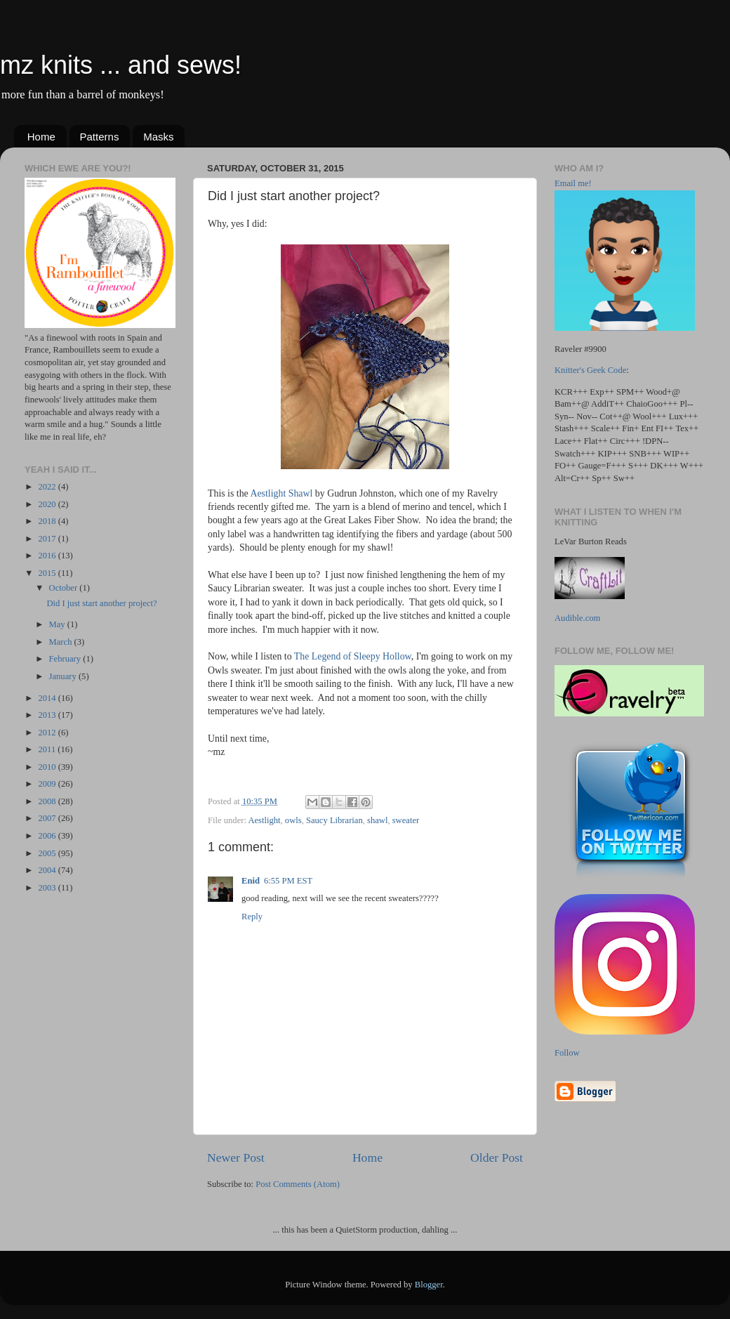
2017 (48, 539)
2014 (48, 698)
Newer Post (236, 1157)
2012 (48, 732)
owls (293, 820)
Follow (567, 1053)
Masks (158, 137)
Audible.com (577, 618)
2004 (48, 870)
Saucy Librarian (334, 820)
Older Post (496, 1157)
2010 (48, 767)
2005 (48, 853)
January (64, 676)
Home (41, 137)
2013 (48, 715)
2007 (48, 818)
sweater (405, 820)
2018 (48, 521)
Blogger (429, 1285)
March (61, 642)
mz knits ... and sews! (120, 65)
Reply (252, 916)
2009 (48, 784)
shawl (377, 820)
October (64, 588)
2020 (48, 504)
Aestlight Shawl (281, 493)
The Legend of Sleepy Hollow (352, 656)
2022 (48, 487)
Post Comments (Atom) (297, 1184)
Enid (250, 881)
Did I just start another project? (101, 603)
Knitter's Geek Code (590, 370)
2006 (48, 836)
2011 (48, 749)
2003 (48, 888)
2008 (48, 801)
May (58, 624)
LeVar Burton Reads (591, 541)
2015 (48, 573)
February (66, 659)
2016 (48, 555)
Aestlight (264, 820)
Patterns (99, 137)
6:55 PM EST (288, 881)
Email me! (573, 183)
